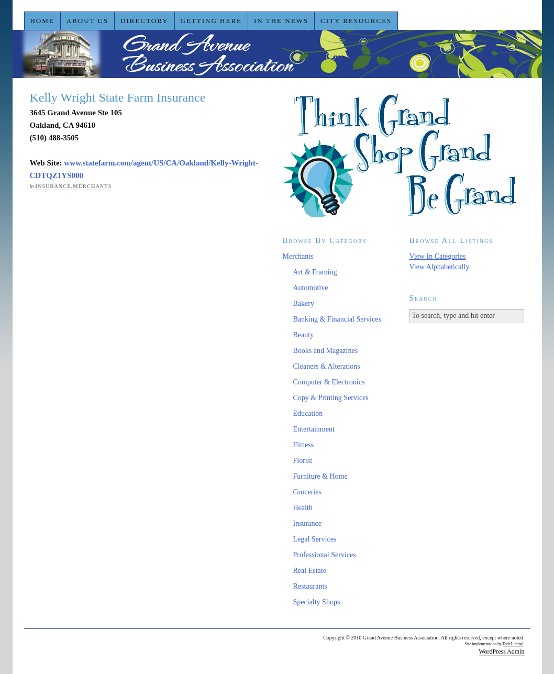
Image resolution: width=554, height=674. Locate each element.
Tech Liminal (513, 644)
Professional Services (324, 555)
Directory (144, 21)
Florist (303, 461)
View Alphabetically (439, 267)
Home (42, 21)
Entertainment (314, 429)
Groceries (307, 492)
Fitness (303, 445)
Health (303, 508)
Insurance (53, 186)
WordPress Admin (501, 651)
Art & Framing (315, 272)
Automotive (310, 288)
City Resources (356, 21)
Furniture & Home (320, 476)
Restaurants (310, 586)
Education (308, 413)
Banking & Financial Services (337, 319)
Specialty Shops (316, 602)
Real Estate (309, 570)
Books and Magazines (325, 351)
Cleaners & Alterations (326, 366)
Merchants (92, 186)
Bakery (303, 303)
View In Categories (437, 256)
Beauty (303, 335)
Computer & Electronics (329, 382)
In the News (281, 21)
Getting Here (211, 21)
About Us (87, 21)
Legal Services (315, 539)
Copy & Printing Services (331, 398)
